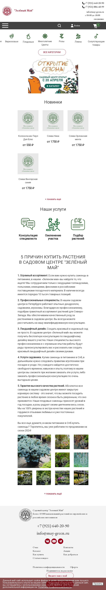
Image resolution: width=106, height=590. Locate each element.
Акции (66, 550)
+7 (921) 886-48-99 (94, 6)
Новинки (53, 102)
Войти (77, 25)
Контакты (68, 547)
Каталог (37, 550)
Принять (98, 583)
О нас (35, 547)
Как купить (38, 554)
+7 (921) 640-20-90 (94, 3)
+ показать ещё (53, 199)
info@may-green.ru (95, 11)
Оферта (74, 567)
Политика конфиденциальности (49, 567)
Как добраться (70, 554)
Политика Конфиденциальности (54, 587)
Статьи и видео (40, 558)
